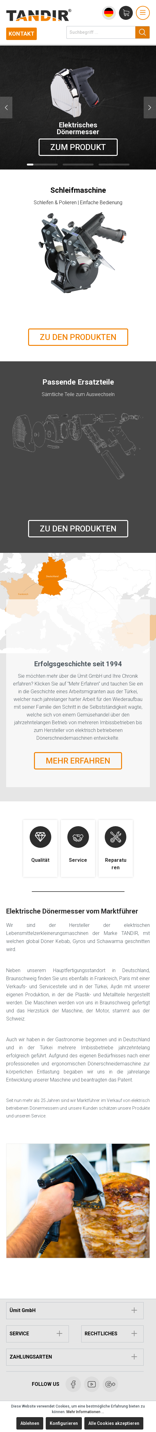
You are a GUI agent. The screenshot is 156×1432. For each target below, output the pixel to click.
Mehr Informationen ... (85, 1412)
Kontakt (21, 33)
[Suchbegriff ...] (101, 32)
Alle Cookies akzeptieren (113, 1423)
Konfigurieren (64, 1423)
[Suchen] (142, 32)
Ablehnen (29, 1423)
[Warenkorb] (126, 12)
